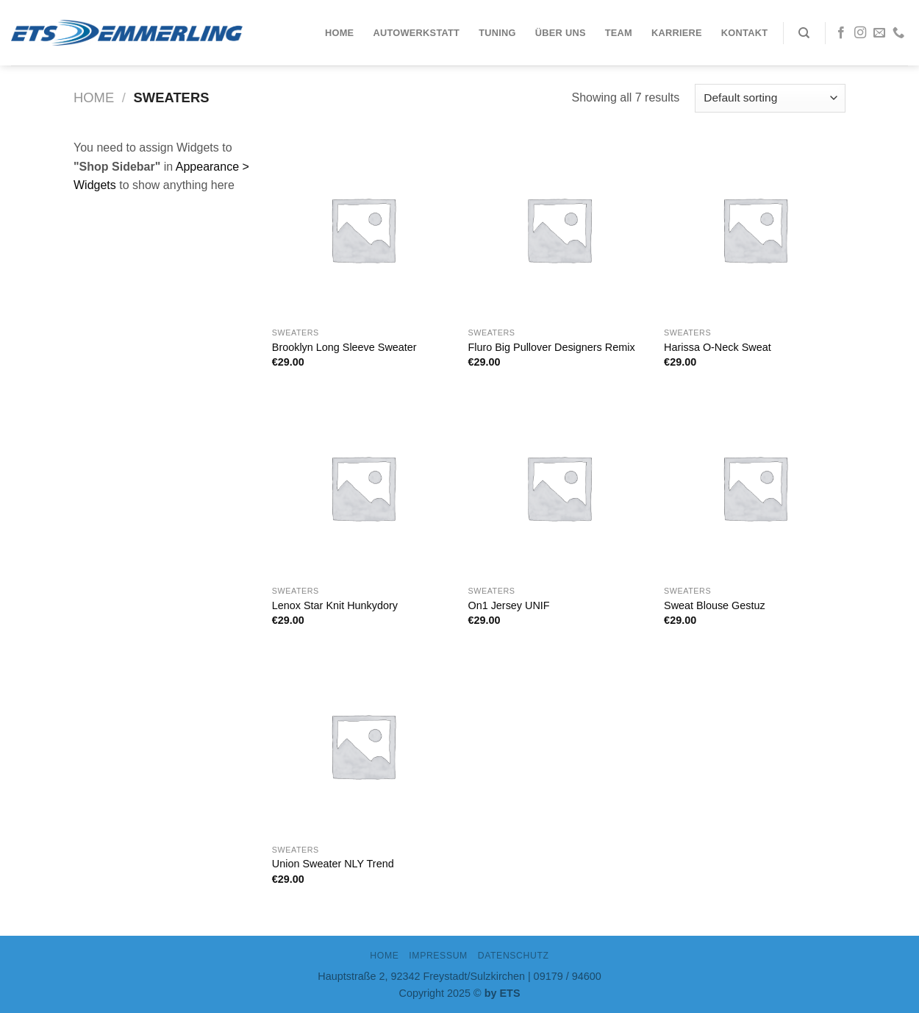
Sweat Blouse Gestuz (714, 605)
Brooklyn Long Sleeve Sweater (344, 347)
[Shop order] (770, 98)
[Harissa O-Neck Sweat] (754, 229)
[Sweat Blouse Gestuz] (754, 487)
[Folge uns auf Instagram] (860, 33)
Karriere (676, 32)
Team (618, 32)
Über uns (560, 32)
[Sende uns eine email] (879, 33)
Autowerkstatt (416, 32)
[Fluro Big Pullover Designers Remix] (558, 229)
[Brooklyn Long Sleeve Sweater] (363, 229)
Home (339, 32)
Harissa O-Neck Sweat (717, 347)
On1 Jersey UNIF (508, 605)
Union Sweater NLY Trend (333, 864)
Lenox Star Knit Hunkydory (335, 605)
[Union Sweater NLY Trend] (363, 745)
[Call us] (898, 33)
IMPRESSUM (438, 955)
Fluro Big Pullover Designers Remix (551, 347)
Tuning (497, 32)
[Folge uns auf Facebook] (841, 33)
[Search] (803, 33)
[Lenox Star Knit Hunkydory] (363, 487)
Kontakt (744, 32)
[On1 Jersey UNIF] (558, 487)
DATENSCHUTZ (513, 955)
